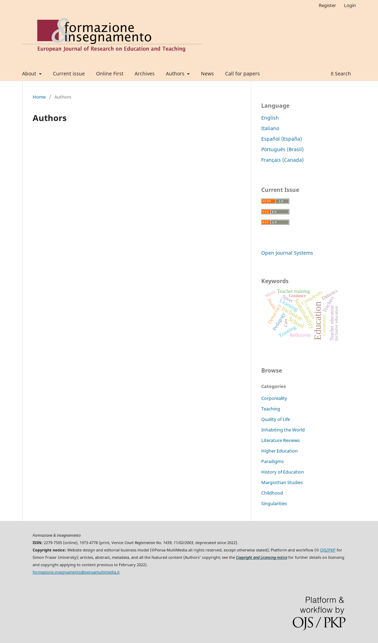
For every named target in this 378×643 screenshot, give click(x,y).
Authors (176, 73)
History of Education (282, 472)
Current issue (69, 73)
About (30, 73)
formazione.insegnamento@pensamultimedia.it (76, 572)
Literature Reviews (280, 440)
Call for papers (242, 73)
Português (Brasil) (282, 149)
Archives (145, 73)
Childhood (272, 493)
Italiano (270, 128)
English (270, 117)
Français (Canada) (282, 159)
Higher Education (279, 451)
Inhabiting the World (283, 430)
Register (327, 5)
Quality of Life (275, 419)
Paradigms (272, 461)
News (207, 73)
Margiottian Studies (282, 482)
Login (350, 5)
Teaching (270, 409)
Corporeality (274, 398)
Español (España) (281, 138)
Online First (109, 73)
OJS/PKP (328, 550)
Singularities (274, 503)
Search (341, 73)
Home (39, 97)
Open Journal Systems (287, 252)
